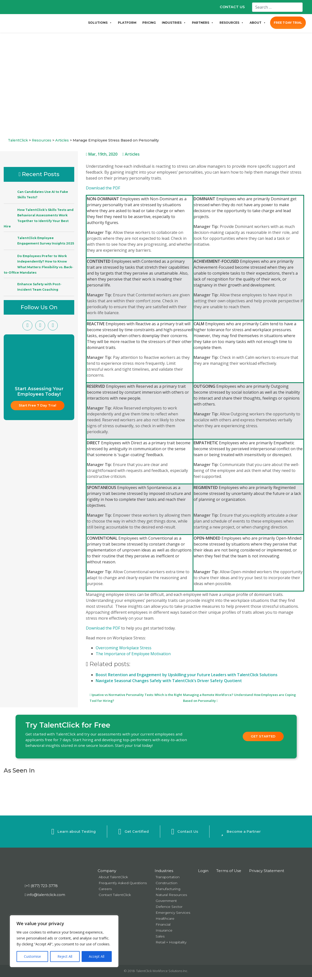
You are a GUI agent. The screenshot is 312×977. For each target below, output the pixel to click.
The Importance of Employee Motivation (133, 653)
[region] (64, 941)
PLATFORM (127, 22)
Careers (105, 889)
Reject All (64, 956)
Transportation (168, 877)
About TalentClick (113, 877)
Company (107, 870)
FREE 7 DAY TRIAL (288, 22)
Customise (32, 956)
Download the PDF (103, 188)
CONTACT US (232, 7)
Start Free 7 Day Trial (37, 405)
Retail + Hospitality (171, 942)
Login (203, 870)
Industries (164, 870)
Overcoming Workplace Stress (123, 648)
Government (166, 901)
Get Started (263, 736)
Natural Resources (171, 895)
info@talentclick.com (45, 895)
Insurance (164, 930)
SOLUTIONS (100, 23)
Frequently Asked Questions (123, 883)
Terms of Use (228, 870)
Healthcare (165, 918)
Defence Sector (169, 907)
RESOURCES (232, 23)
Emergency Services (173, 913)
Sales (160, 936)
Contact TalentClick (115, 895)
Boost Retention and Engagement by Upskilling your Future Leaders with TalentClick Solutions (186, 674)
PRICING (149, 22)
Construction (166, 883)
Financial (163, 924)
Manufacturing (168, 889)
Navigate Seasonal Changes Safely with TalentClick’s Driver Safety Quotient (169, 680)
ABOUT (258, 23)
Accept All (96, 956)
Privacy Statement (266, 870)
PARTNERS (203, 23)
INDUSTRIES (174, 23)
